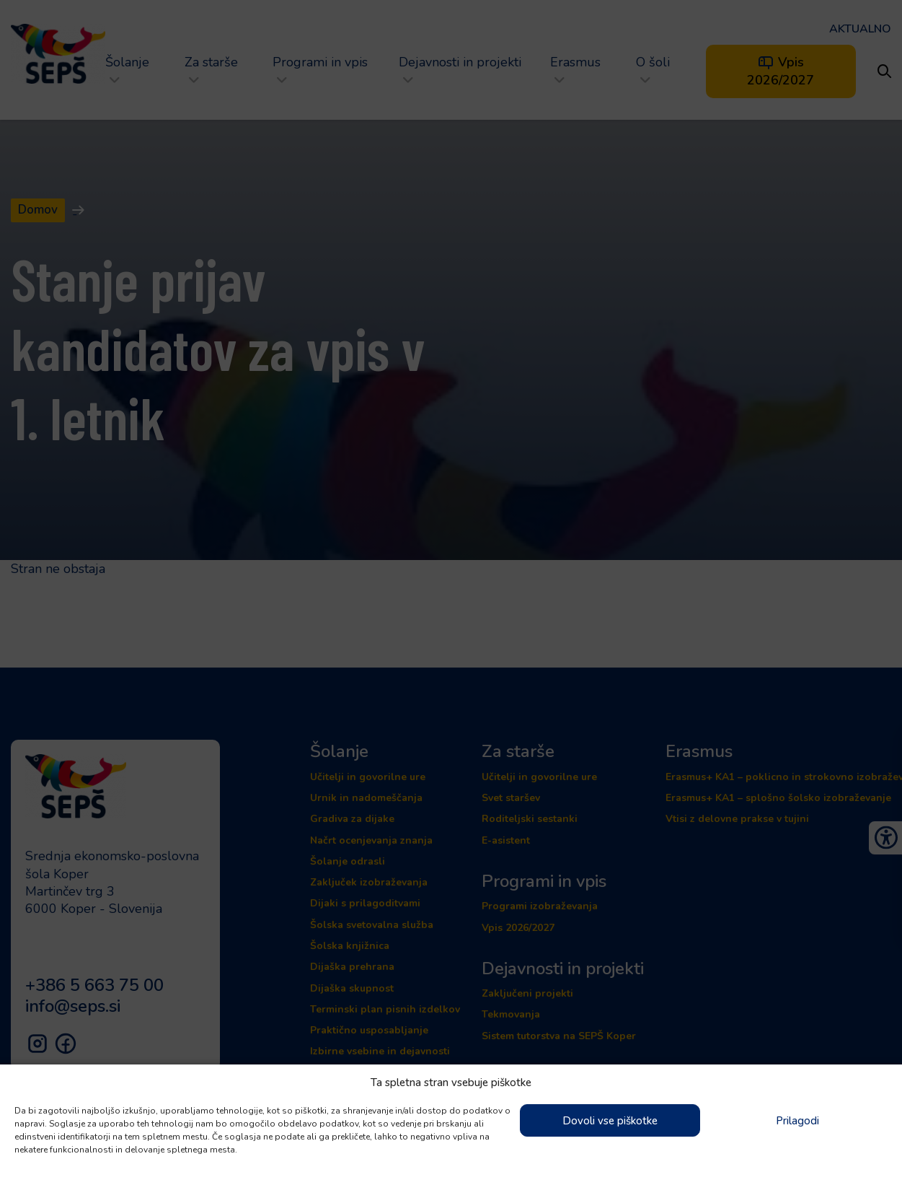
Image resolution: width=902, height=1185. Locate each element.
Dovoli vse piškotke (610, 1121)
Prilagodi (797, 1121)
